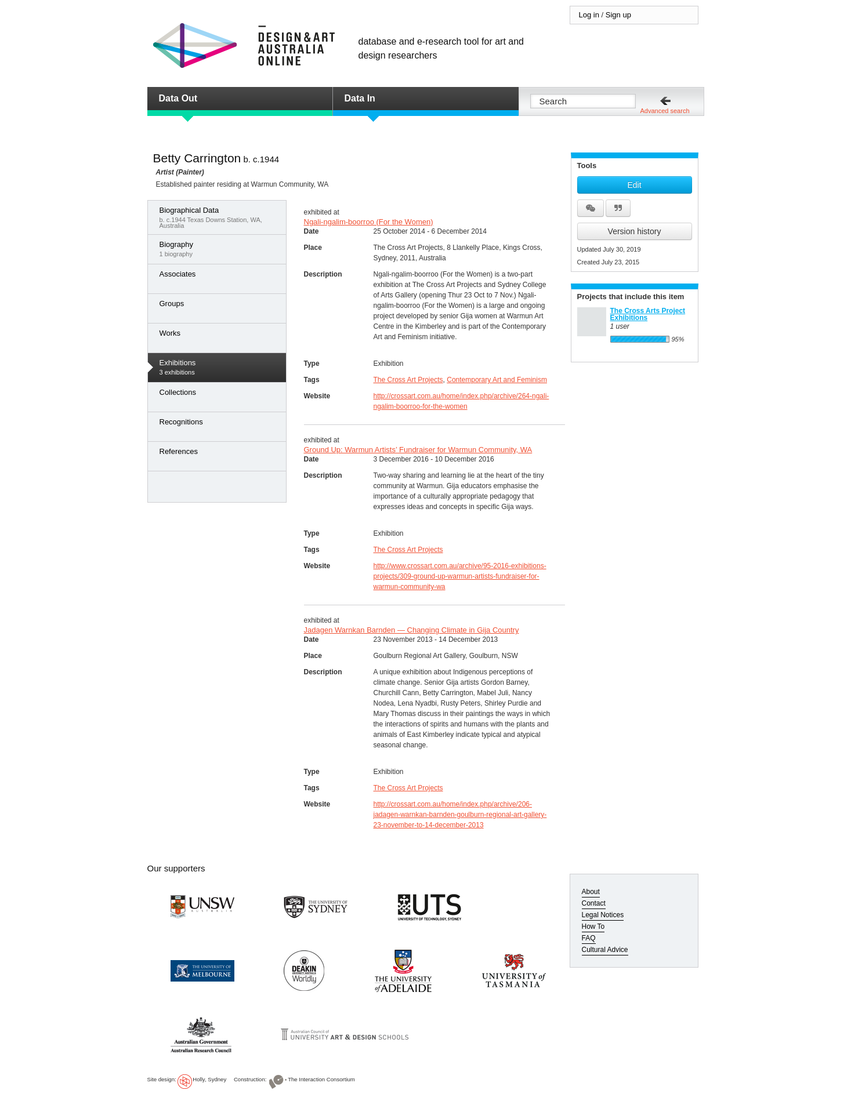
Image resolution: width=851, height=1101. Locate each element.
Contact (594, 903)
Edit (634, 185)
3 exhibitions (220, 367)
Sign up (618, 14)
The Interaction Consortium (321, 1079)
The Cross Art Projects (408, 380)
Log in (589, 14)
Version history (634, 231)
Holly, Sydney (209, 1079)
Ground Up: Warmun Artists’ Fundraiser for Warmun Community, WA (418, 449)
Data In (360, 98)
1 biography (220, 248)
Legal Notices (603, 915)
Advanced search (665, 110)
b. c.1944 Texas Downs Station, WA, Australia (220, 217)
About (591, 892)
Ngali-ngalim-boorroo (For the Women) (368, 221)
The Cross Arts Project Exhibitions (648, 314)
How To (593, 926)
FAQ (589, 938)
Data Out (178, 98)
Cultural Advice (605, 950)
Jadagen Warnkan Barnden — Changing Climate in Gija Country (411, 630)
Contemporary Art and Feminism (497, 380)
